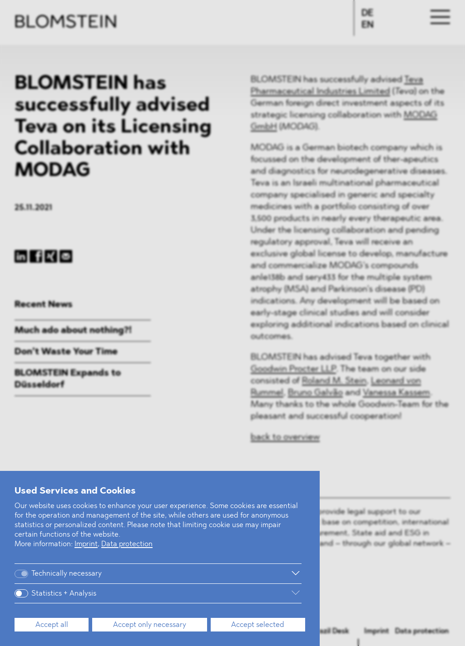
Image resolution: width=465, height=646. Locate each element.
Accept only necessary (149, 625)
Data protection (127, 544)
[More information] (209, 573)
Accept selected (257, 625)
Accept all (51, 625)
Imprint (86, 544)
